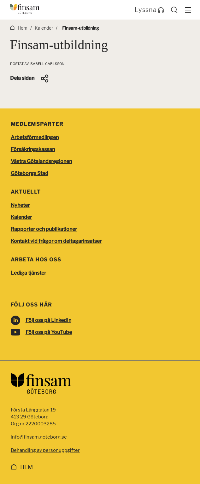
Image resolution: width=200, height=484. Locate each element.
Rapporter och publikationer (44, 229)
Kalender (21, 217)
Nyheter (20, 205)
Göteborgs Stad (29, 173)
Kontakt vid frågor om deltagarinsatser (56, 241)
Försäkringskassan (33, 149)
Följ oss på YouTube (49, 332)
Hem (26, 467)
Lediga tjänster (28, 273)
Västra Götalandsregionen (41, 161)
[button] (30, 78)
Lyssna (149, 10)
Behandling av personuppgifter (45, 450)
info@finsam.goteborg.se (39, 437)
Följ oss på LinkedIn (48, 320)
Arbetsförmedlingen (35, 137)
